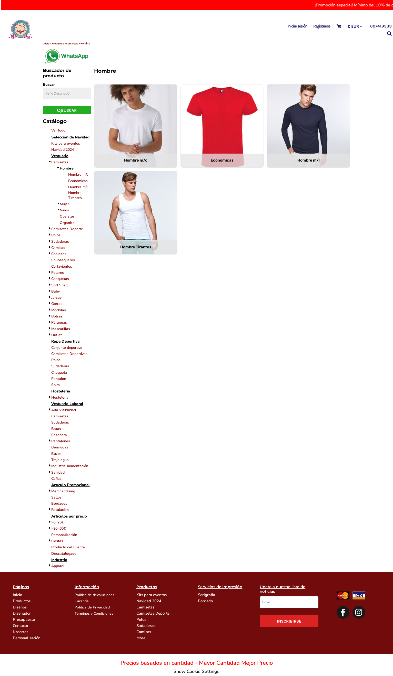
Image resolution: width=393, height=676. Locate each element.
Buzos (56, 453)
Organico (67, 222)
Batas (56, 428)
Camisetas (59, 162)
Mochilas (58, 310)
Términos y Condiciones (94, 613)
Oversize (67, 216)
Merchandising (63, 491)
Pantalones (60, 441)
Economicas (78, 181)
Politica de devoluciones (94, 595)
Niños (64, 210)
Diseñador (22, 613)
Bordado (205, 601)
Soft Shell (59, 285)
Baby (55, 291)
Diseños (20, 607)
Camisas (58, 247)
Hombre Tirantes (75, 195)
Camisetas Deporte (67, 229)
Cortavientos (61, 266)
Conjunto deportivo (66, 347)
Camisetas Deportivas (69, 353)
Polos (56, 235)
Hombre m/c (78, 174)
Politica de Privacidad (92, 607)
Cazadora (59, 435)
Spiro (55, 384)
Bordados (59, 503)
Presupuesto (24, 619)
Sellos (56, 497)
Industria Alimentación (69, 466)
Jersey (56, 297)
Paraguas (59, 322)
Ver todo (58, 130)
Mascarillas (60, 328)
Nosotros (20, 631)
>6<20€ (57, 522)
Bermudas (59, 447)
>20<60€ (58, 528)
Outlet (56, 335)
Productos (22, 601)
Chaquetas (60, 278)
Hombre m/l (78, 187)
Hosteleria (59, 397)
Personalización (64, 534)
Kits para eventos (65, 143)
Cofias (56, 478)
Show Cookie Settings (196, 671)
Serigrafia (206, 594)
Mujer (64, 204)
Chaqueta (59, 372)
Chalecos (58, 253)
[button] (338, 26)
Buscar (49, 84)
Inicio (17, 594)
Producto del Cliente (68, 547)
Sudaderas (60, 241)
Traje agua (60, 459)
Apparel (57, 566)
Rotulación (60, 509)
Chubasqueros (63, 260)
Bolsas (57, 316)
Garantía (82, 601)
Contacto (20, 625)
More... (142, 638)
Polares (57, 272)
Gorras (56, 303)
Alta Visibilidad (63, 410)
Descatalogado (63, 553)
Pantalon (58, 378)
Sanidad (58, 472)
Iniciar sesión (297, 26)
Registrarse (321, 26)
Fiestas (57, 541)
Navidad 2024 (62, 149)
